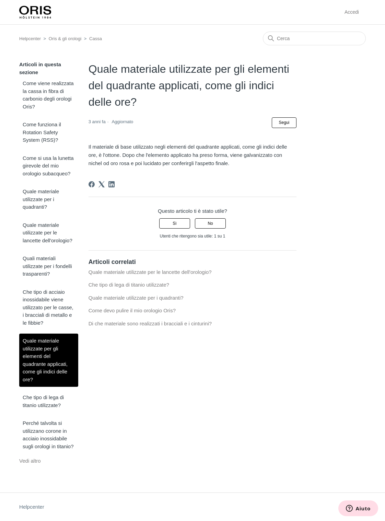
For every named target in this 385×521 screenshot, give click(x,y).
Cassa (95, 38)
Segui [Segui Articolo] (284, 122)
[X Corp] (101, 184)
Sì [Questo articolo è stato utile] (174, 223)
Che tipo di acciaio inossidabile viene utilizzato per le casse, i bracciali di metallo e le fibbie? (48, 307)
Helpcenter (30, 38)
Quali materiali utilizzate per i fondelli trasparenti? (47, 266)
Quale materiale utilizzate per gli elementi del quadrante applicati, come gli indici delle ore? (45, 360)
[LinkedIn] (111, 184)
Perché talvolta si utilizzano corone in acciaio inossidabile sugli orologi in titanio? (48, 434)
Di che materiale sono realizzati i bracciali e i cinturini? (150, 323)
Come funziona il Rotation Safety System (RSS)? (42, 132)
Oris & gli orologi (65, 38)
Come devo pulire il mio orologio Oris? (132, 310)
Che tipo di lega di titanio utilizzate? (43, 401)
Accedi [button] (352, 12)
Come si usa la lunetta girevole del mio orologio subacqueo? (48, 165)
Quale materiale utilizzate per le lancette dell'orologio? (47, 232)
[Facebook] (92, 184)
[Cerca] (314, 38)
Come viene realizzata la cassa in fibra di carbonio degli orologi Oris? (48, 94)
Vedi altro (30, 461)
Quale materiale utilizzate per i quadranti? (41, 199)
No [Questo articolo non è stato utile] (210, 223)
